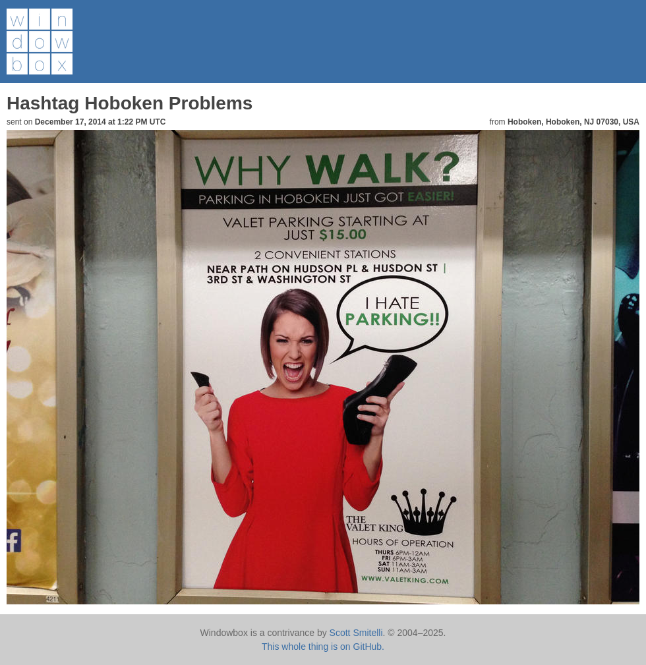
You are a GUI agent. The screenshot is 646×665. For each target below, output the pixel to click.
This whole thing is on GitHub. (323, 646)
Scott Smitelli (356, 632)
